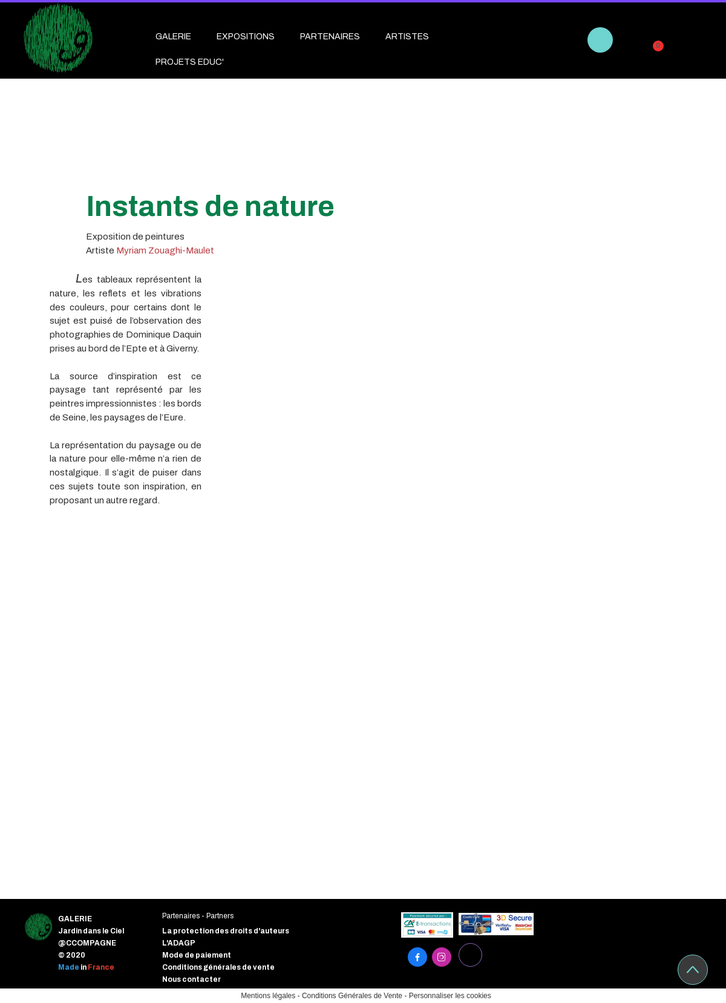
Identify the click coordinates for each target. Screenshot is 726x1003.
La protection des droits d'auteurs (225, 931)
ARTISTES (407, 36)
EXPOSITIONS (246, 36)
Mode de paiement (196, 955)
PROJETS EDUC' (189, 62)
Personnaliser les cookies (450, 996)
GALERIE (173, 36)
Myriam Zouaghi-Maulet (165, 250)
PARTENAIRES (330, 36)
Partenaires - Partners (198, 916)
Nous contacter (191, 979)
